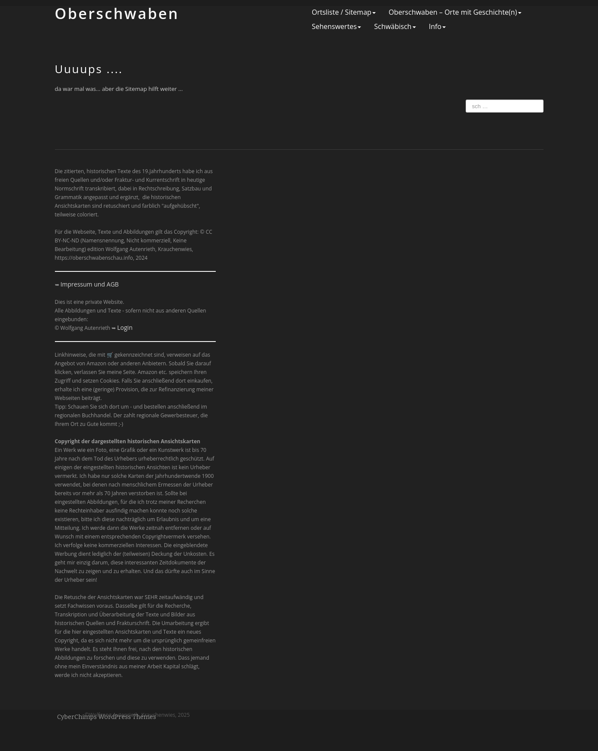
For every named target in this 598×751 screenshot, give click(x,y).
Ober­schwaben (117, 13)
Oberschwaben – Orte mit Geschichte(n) (455, 12)
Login (124, 327)
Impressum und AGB (90, 284)
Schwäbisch (395, 26)
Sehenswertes (336, 26)
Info (437, 26)
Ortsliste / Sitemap (344, 12)
